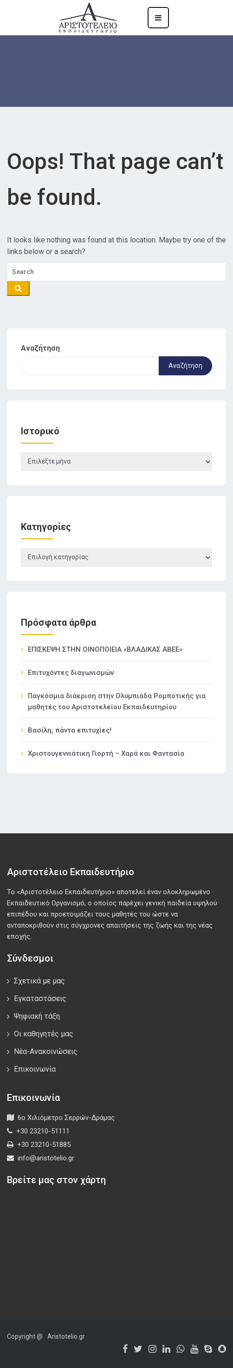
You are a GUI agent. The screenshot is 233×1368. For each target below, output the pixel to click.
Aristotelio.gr (66, 1336)
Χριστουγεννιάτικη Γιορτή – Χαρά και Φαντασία (106, 753)
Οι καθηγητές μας (43, 1033)
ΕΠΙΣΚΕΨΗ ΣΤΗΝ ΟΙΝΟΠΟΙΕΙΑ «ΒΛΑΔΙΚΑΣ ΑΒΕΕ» (105, 649)
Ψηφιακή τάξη (37, 1016)
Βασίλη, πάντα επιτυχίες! (69, 730)
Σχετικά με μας (39, 980)
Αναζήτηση (40, 348)
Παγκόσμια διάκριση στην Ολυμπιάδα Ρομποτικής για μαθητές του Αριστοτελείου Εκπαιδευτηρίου (117, 701)
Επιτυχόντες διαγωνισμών (71, 672)
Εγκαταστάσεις (40, 998)
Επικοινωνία (35, 1069)
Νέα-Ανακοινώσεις (46, 1051)
